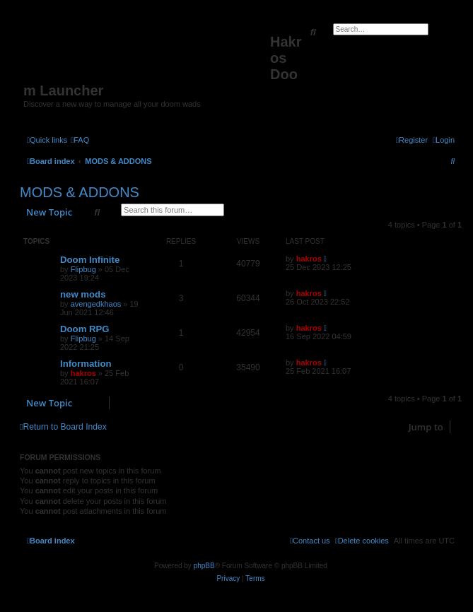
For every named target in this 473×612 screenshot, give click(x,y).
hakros (309, 258)
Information (86, 363)
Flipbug (83, 269)
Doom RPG (85, 329)
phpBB (204, 566)
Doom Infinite (89, 259)
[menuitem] (80, 139)
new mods (82, 294)
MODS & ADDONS (79, 192)
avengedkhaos (96, 304)
